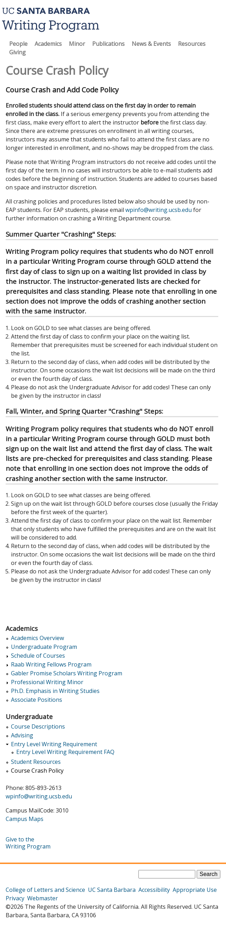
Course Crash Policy (37, 770)
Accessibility (154, 890)
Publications (108, 44)
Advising (22, 735)
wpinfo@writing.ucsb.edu (158, 210)
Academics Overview (37, 638)
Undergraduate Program (44, 647)
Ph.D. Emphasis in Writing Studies (55, 691)
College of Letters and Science (45, 890)
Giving (17, 52)
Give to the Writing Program (28, 842)
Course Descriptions (38, 726)
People (18, 44)
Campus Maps (24, 819)
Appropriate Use (195, 890)
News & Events (151, 44)
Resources (192, 44)
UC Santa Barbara (112, 890)
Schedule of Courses (38, 655)
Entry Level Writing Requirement (54, 744)
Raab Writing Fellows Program (51, 664)
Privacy (15, 898)
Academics (48, 44)
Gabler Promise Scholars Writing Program (66, 673)
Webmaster (42, 898)
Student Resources (36, 762)
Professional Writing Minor (47, 682)
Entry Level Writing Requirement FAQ (65, 752)
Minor (77, 44)
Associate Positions (36, 699)
